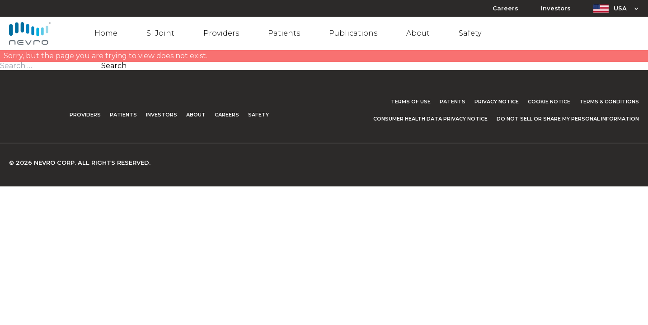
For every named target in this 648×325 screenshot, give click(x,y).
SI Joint (160, 33)
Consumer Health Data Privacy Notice (430, 119)
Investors (556, 8)
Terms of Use (411, 101)
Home (105, 33)
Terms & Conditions (609, 101)
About (418, 33)
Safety (470, 33)
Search (114, 66)
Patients (284, 33)
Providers (221, 33)
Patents (452, 101)
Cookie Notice (549, 101)
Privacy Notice (496, 101)
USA (620, 8)
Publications (353, 33)
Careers (505, 8)
